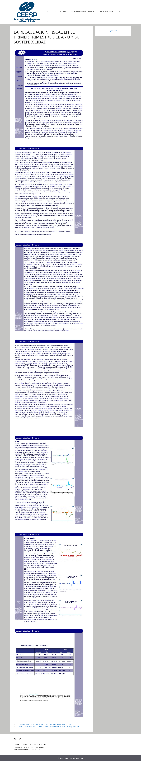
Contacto (122, 12)
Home (49, 12)
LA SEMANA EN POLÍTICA (106, 12)
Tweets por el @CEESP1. (108, 31)
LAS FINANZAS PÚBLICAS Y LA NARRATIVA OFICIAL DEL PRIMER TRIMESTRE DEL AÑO (44, 725)
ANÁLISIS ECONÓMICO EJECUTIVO (82, 12)
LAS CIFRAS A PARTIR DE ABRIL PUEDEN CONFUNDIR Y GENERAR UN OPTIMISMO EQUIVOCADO (47, 727)
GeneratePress (78, 758)
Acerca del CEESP (61, 12)
